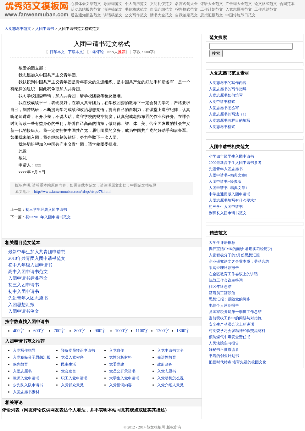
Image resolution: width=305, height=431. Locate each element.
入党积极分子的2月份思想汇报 (234, 255)
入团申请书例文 (23, 311)
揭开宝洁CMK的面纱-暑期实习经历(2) (240, 249)
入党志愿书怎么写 (224, 108)
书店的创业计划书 (224, 356)
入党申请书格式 (222, 101)
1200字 (162, 330)
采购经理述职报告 (224, 268)
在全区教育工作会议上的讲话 (233, 274)
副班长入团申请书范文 (228, 213)
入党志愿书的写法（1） (228, 114)
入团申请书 (44, 28)
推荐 (121, 52)
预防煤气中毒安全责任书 (229, 337)
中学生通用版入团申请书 (229, 194)
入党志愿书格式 (222, 127)
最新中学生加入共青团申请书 (36, 251)
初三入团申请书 (23, 285)
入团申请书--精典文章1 (228, 188)
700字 (59, 330)
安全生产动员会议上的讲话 (231, 324)
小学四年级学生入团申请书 (231, 156)
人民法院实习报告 (224, 343)
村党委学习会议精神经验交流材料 (237, 330)
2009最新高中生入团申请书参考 (235, 162)
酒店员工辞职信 (222, 293)
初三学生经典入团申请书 (46, 209)
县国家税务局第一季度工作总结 (235, 312)
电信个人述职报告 (224, 305)
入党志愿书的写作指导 (228, 89)
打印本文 (57, 52)
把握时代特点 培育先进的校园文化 (237, 362)
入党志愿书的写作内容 (228, 83)
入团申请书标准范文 (28, 278)
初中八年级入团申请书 (30, 265)
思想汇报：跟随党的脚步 (229, 299)
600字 (38, 330)
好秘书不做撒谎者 (224, 349)
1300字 (183, 330)
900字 (100, 330)
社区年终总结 (220, 286)
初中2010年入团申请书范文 (48, 217)
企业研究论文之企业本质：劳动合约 (239, 261)
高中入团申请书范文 (28, 271)
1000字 (121, 330)
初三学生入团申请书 (226, 206)
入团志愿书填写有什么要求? (232, 200)
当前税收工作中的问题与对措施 (235, 318)
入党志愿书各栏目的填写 (229, 120)
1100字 (142, 330)
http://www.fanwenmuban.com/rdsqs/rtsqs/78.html (72, 191)
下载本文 (75, 52)
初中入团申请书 (23, 291)
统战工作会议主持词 (226, 280)
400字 (18, 330)
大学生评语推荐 (222, 242)
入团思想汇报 (21, 304)
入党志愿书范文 (18, 28)
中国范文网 (36, 9)
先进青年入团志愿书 (28, 298)
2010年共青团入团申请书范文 (36, 258)
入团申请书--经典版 (225, 181)
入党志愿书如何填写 (226, 95)
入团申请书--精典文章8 (228, 175)
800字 (79, 330)
